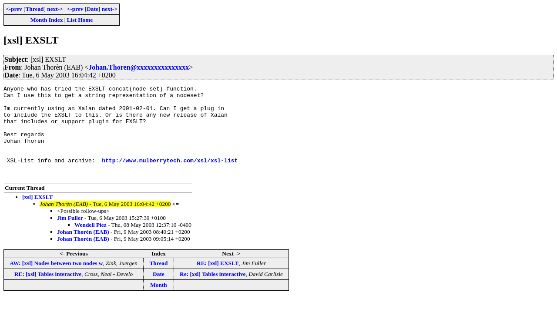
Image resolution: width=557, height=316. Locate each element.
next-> (55, 9)
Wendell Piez (90, 243)
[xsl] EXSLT (37, 215)
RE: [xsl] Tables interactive (47, 292)
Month (158, 303)
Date (92, 9)
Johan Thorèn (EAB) (83, 250)
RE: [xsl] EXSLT (218, 281)
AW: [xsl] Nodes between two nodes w (56, 281)
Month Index (46, 20)
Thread (34, 9)
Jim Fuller (70, 236)
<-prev (14, 9)
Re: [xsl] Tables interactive (212, 292)
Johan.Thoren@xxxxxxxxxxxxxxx (138, 67)
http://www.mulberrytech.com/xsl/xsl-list (170, 176)
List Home (80, 20)
